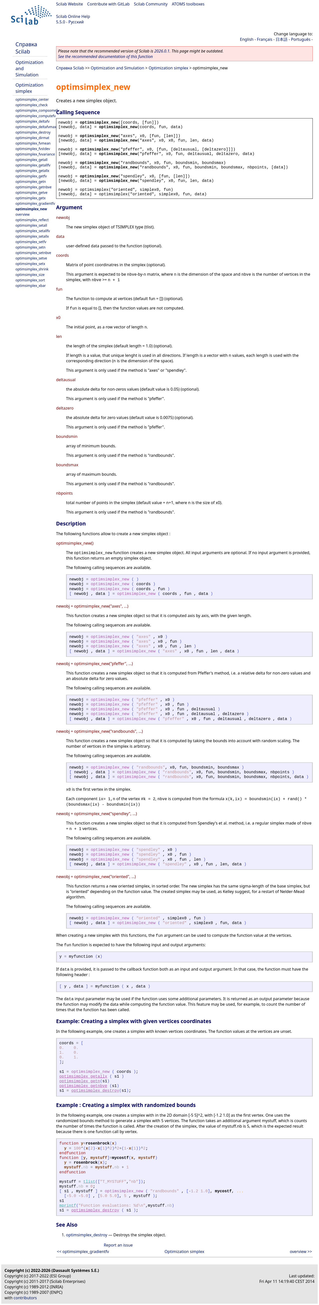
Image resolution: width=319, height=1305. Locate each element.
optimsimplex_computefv (35, 115)
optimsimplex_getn (30, 181)
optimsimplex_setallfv (32, 230)
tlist (89, 1182)
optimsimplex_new (31, 209)
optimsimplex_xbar (30, 285)
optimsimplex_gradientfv (35, 203)
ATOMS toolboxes (188, 4)
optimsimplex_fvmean (33, 143)
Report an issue (118, 1245)
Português (301, 39)
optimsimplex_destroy (33, 132)
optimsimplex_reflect (32, 219)
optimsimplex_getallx (32, 170)
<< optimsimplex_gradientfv (83, 1251)
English (246, 39)
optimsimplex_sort (30, 280)
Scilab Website (69, 4)
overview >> (301, 1251)
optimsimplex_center (32, 99)
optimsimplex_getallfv (32, 165)
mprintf (67, 1205)
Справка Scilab (26, 48)
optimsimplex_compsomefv (37, 110)
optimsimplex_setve (31, 258)
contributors (25, 1298)
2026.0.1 (161, 51)
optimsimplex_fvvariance (35, 154)
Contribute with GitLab (108, 4)
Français (264, 39)
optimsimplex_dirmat (32, 137)
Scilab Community (150, 4)
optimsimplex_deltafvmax (35, 126)
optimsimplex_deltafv (32, 121)
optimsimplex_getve (31, 192)
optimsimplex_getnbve (33, 187)
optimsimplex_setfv (30, 241)
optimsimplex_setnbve (33, 252)
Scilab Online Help (73, 16)
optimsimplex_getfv (31, 176)
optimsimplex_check (31, 105)
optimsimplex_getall (31, 159)
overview (22, 214)
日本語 (282, 39)
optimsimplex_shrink (32, 269)
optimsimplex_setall (31, 225)
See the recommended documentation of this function (105, 56)
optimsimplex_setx (30, 263)
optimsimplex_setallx (32, 236)
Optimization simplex (29, 88)
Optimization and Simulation (117, 68)
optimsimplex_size (30, 274)
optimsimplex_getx (30, 198)
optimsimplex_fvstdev (32, 148)
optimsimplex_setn (30, 247)
